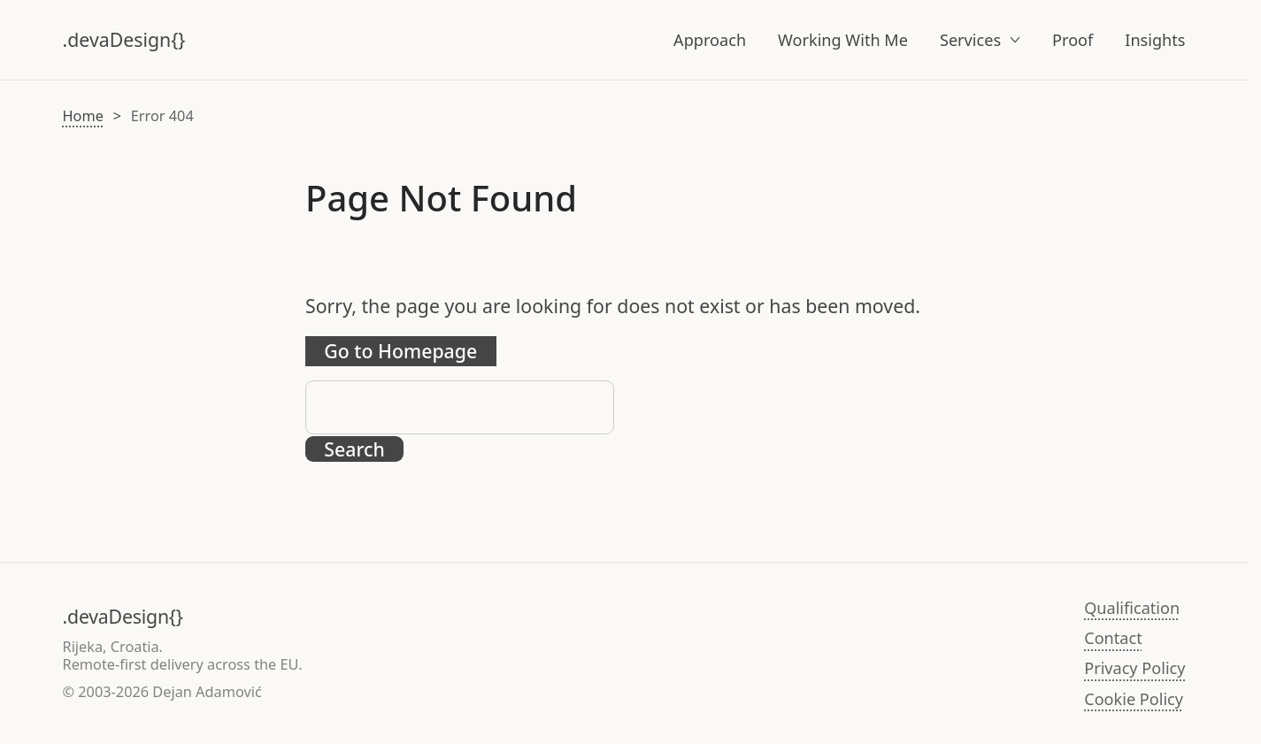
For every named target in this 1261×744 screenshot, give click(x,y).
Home (83, 116)
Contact (1113, 637)
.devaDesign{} (124, 39)
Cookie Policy (1133, 698)
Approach (709, 39)
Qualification (1132, 607)
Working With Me (843, 39)
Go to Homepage (400, 351)
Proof (1072, 39)
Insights (1155, 39)
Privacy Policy (1134, 668)
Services (970, 39)
